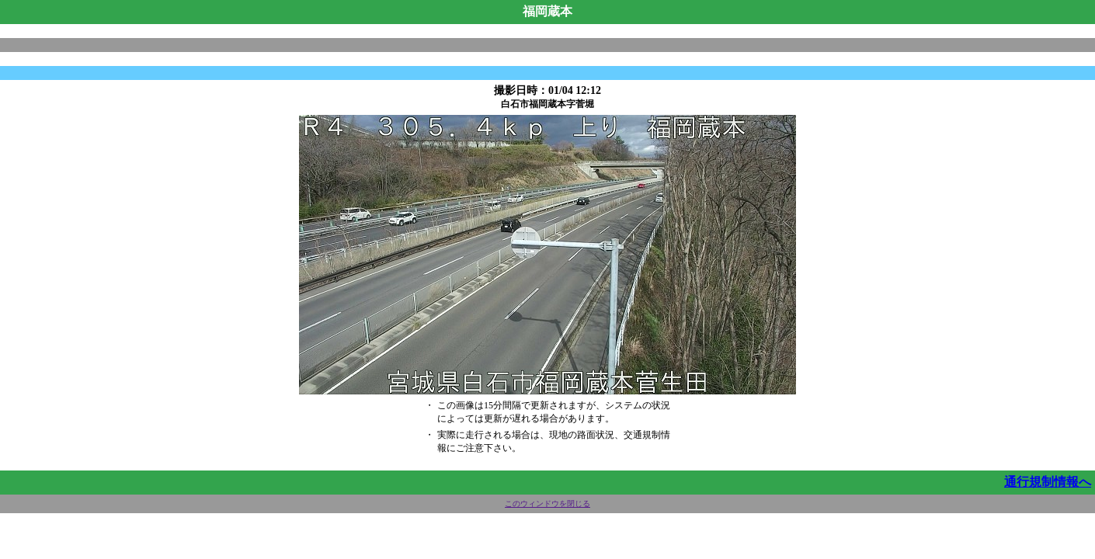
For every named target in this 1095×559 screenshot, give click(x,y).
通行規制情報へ (1047, 481)
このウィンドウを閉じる (547, 503)
